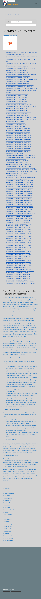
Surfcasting (8, 526)
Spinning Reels (8, 538)
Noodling (8, 521)
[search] (22, 22)
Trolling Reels (7, 543)
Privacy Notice (6, 591)
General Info (7, 505)
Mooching (8, 519)
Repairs (6, 533)
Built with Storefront (16, 591)
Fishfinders (7, 500)
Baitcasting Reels (8, 493)
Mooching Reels (8, 531)
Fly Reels (6, 502)
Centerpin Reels (8, 495)
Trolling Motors (8, 540)
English (6, 1)
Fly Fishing (8, 514)
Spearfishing (9, 524)
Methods (6, 512)
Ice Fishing (7, 507)
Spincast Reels (8, 535)
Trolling (7, 528)
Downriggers (7, 498)
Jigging (7, 517)
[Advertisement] (20, 569)
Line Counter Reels (9, 509)
